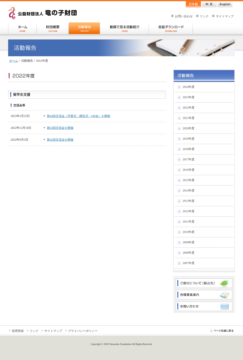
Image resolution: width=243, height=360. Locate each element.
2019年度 (188, 138)
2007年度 (188, 263)
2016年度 (188, 169)
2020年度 (188, 128)
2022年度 (188, 107)
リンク (204, 16)
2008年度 (188, 252)
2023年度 (188, 97)
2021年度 (188, 118)
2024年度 (188, 87)
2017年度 (188, 159)
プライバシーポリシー (83, 331)
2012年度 (188, 211)
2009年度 (188, 242)
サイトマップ (225, 16)
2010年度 (188, 232)
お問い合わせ (184, 16)
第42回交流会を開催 (60, 139)
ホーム (13, 60)
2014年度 (188, 190)
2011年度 (188, 221)
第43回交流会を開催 (60, 128)
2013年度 (188, 201)
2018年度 (188, 149)
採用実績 (18, 331)
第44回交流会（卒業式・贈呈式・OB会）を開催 (78, 116)
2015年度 (188, 180)
